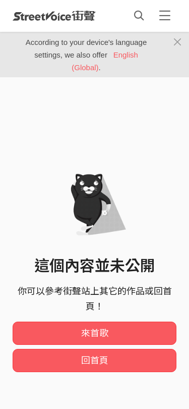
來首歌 (94, 333)
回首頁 (94, 360)
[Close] (177, 42)
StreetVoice (54, 16)
